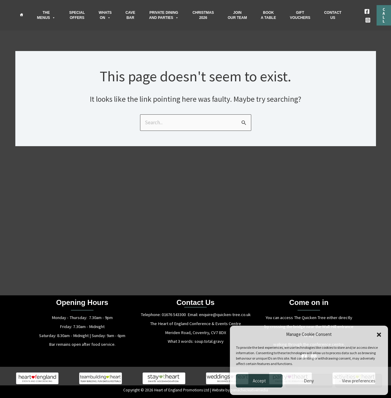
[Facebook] (367, 11)
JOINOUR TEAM (237, 15)
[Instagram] (368, 20)
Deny (309, 381)
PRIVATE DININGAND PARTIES (164, 15)
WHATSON (105, 15)
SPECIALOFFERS (77, 15)
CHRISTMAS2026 (203, 15)
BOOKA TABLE (268, 15)
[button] (379, 335)
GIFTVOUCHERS (300, 15)
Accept (259, 381)
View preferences (358, 381)
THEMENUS (46, 15)
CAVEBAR (130, 15)
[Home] (21, 14)
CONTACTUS (332, 15)
